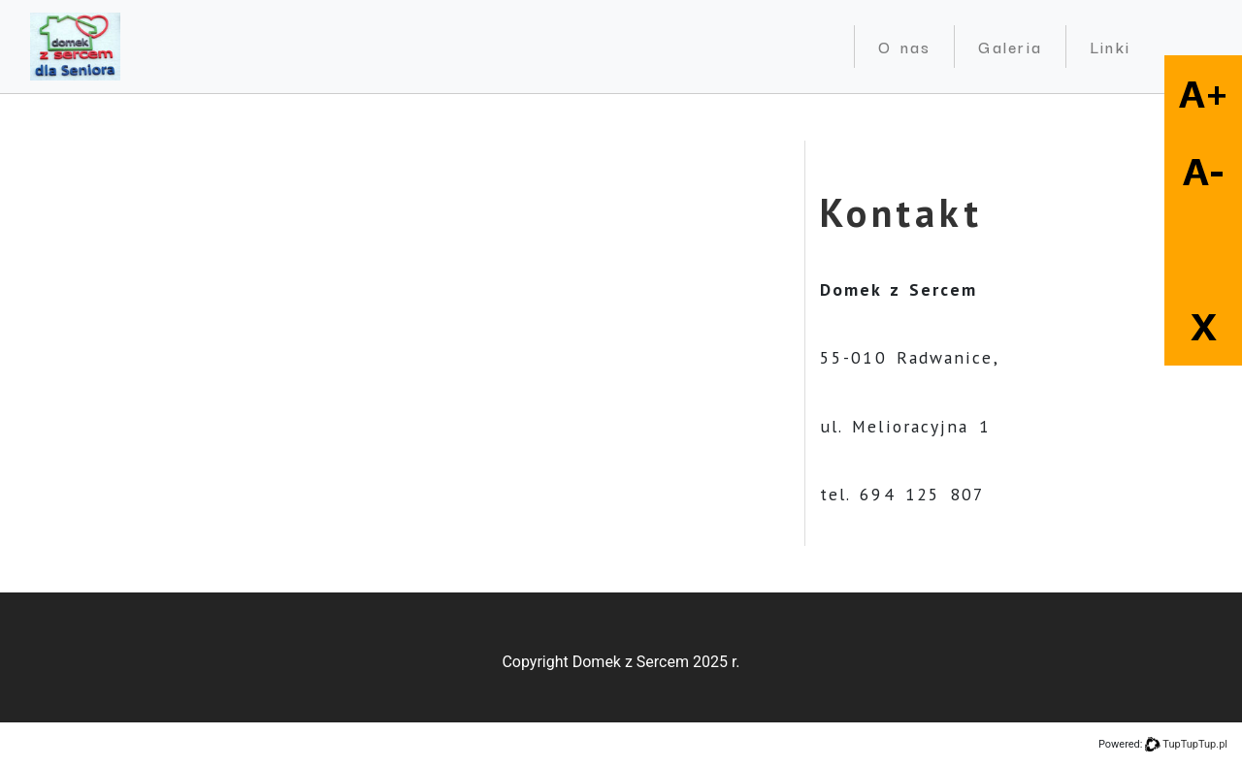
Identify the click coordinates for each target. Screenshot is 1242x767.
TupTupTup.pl (1194, 744)
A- (1204, 171)
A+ (1203, 94)
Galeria (1009, 46)
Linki (1110, 46)
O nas (905, 46)
